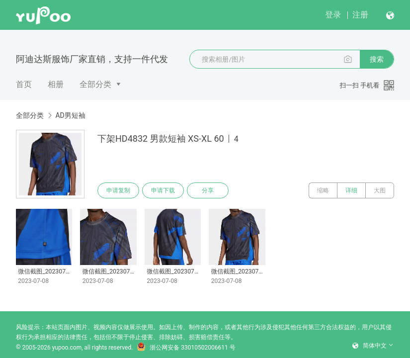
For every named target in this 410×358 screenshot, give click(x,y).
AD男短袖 (70, 115)
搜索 (377, 59)
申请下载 (163, 190)
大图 (380, 190)
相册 (56, 84)
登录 (333, 14)
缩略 (323, 190)
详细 (351, 190)
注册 (360, 14)
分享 (208, 190)
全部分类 (95, 84)
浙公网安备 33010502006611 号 (186, 347)
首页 (24, 84)
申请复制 (118, 190)
